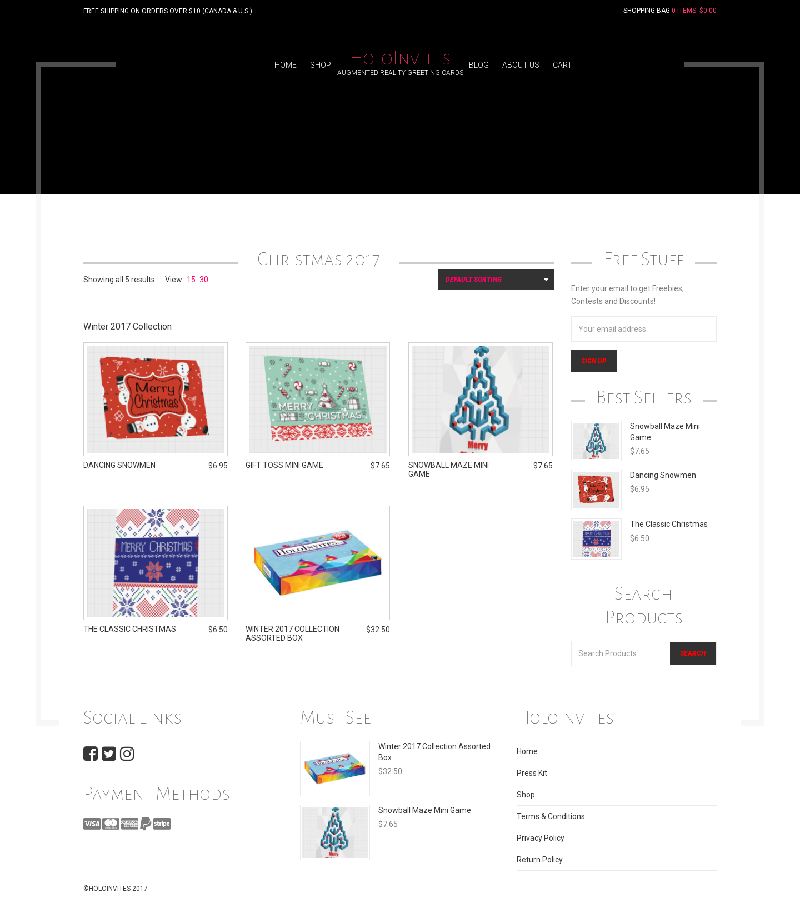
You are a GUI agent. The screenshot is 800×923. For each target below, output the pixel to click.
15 (191, 279)
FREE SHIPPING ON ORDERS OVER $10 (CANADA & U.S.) (167, 11)
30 (203, 279)
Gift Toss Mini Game (284, 467)
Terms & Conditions (551, 816)
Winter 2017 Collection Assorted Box (292, 636)
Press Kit (532, 773)
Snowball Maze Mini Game (424, 810)
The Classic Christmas (669, 524)
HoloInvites (400, 58)
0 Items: (694, 10)
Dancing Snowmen (663, 475)
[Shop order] (496, 279)
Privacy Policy (540, 838)
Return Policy (540, 859)
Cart (562, 65)
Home (285, 65)
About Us (520, 65)
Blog (479, 65)
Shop (320, 65)
